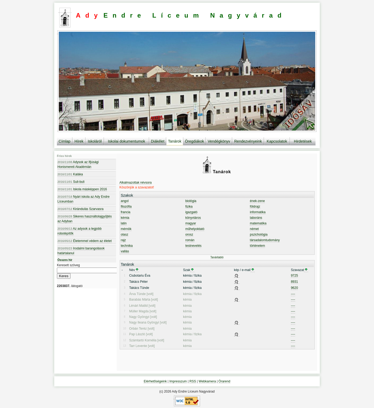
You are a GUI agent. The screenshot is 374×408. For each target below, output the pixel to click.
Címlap (64, 141)
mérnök (126, 229)
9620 (294, 288)
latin (124, 223)
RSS (192, 381)
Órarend (224, 381)
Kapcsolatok (277, 141)
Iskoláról (95, 141)
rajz (123, 240)
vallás (125, 251)
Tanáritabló (217, 257)
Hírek (79, 141)
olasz (124, 234)
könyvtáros (193, 218)
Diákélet (158, 141)
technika (127, 246)
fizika (189, 206)
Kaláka (70, 174)
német (254, 229)
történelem (257, 246)
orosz (189, 234)
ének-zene (257, 201)
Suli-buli (70, 182)
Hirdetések (303, 141)
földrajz (255, 206)
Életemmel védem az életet (84, 241)
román (189, 240)
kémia (125, 218)
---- (293, 294)
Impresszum (178, 381)
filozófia (126, 206)
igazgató (191, 212)
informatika (258, 212)
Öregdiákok (194, 141)
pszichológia (258, 234)
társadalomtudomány (265, 240)
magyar (190, 223)
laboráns (256, 218)
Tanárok (174, 141)
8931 (294, 282)
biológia (190, 201)
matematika (258, 223)
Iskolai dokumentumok (126, 141)
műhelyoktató (194, 229)
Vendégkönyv (219, 141)
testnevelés (193, 246)
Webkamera (207, 381)
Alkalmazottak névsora (135, 182)
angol (124, 201)
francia (125, 212)
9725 (294, 275)
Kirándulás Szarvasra (80, 209)
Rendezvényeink (248, 141)
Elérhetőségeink (155, 381)
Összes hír (64, 259)
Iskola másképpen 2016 (82, 189)
